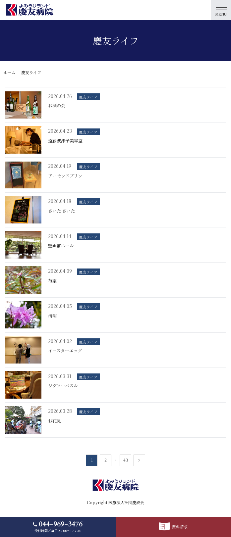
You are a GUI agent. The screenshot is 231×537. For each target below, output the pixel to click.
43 (125, 460)
